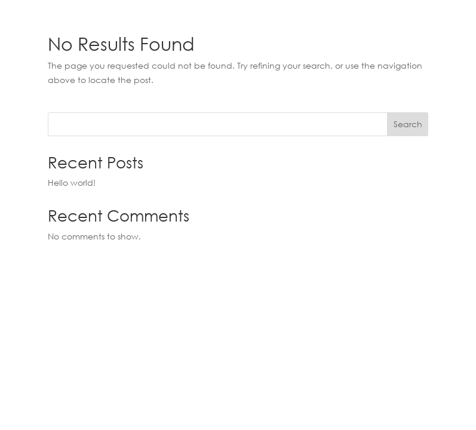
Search (408, 124)
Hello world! (72, 182)
